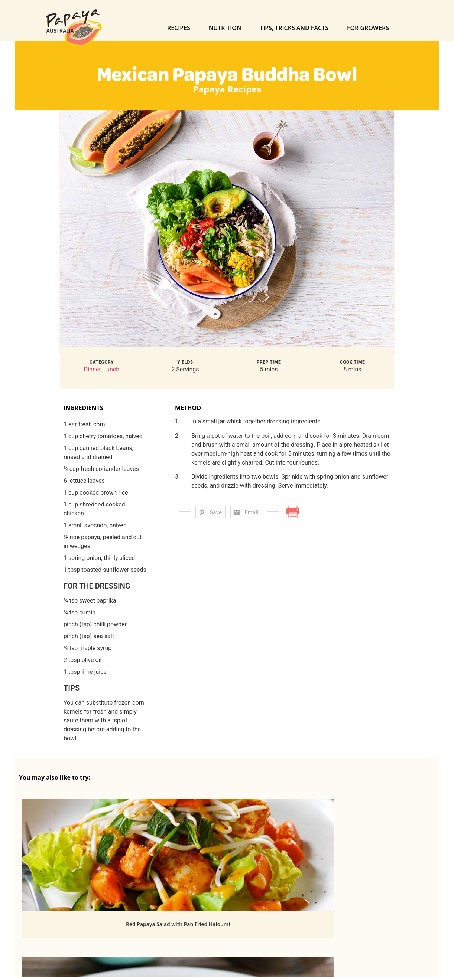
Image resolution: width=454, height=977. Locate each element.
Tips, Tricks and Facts (294, 28)
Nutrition (225, 28)
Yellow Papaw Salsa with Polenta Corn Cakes (369, 924)
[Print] (292, 512)
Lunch (111, 369)
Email (251, 512)
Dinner (92, 369)
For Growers (368, 28)
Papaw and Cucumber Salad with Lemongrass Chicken (227, 929)
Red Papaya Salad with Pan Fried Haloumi (84, 924)
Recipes (178, 28)
